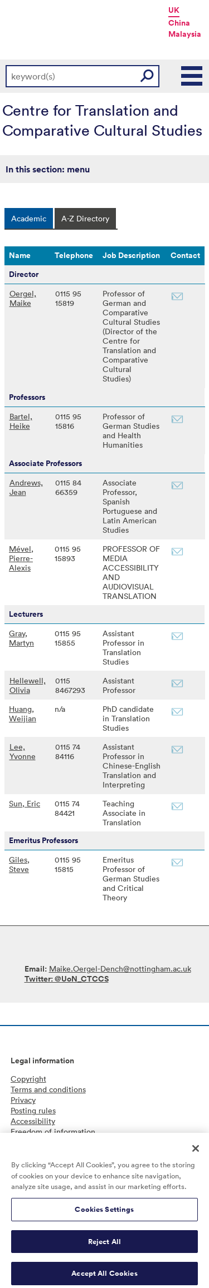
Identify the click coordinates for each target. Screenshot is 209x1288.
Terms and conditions (48, 1089)
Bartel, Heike (20, 421)
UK (173, 10)
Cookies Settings (104, 1214)
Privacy (23, 1099)
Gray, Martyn (21, 638)
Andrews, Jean (26, 487)
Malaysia (184, 33)
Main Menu (192, 76)
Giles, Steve (19, 864)
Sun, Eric (24, 803)
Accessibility (33, 1121)
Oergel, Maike (22, 298)
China (179, 22)
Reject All (104, 1246)
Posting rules (33, 1110)
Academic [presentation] (28, 218)
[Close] (195, 1153)
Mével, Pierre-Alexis (21, 558)
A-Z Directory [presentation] (85, 218)
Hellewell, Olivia (27, 685)
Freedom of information (53, 1131)
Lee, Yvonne (22, 751)
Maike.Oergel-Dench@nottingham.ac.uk (120, 968)
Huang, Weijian (22, 714)
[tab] (28, 218)
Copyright (28, 1078)
